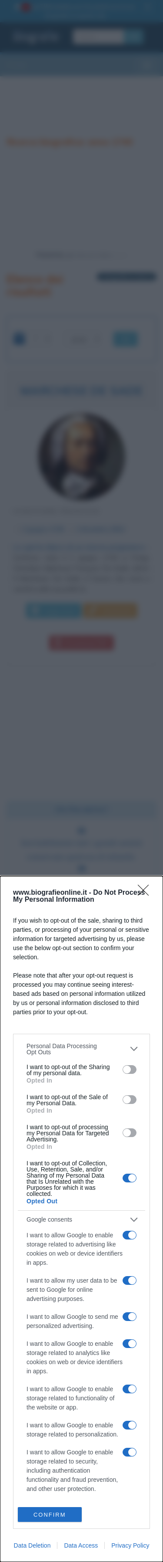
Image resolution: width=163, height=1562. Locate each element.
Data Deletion (32, 1545)
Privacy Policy (130, 1545)
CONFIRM (49, 1514)
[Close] (146, 893)
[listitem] (81, 1049)
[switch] (129, 1069)
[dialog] (81, 1219)
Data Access (81, 1545)
